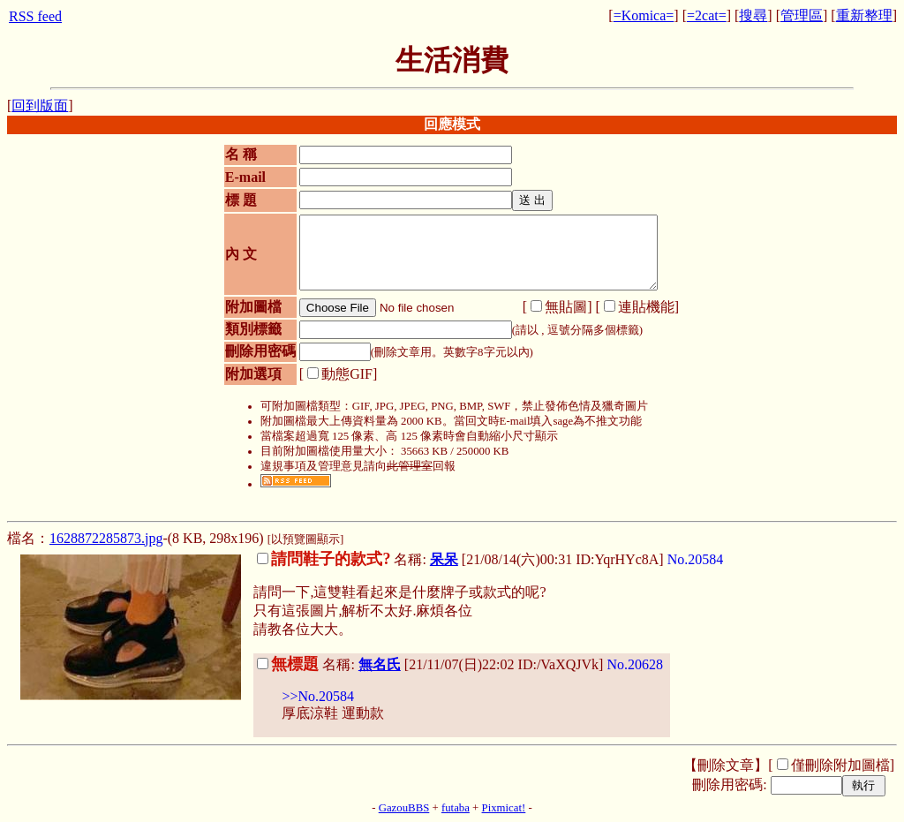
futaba (455, 808)
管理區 (801, 15)
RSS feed (35, 16)
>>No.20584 (318, 696)
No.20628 (634, 664)
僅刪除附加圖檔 (840, 765)
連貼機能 (646, 306)
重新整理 (864, 15)
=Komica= (644, 15)
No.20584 (695, 559)
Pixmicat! (504, 808)
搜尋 (753, 15)
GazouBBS (404, 808)
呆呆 (444, 559)
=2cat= (707, 15)
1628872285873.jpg (105, 538)
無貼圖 (566, 306)
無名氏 (379, 664)
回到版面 (39, 105)
